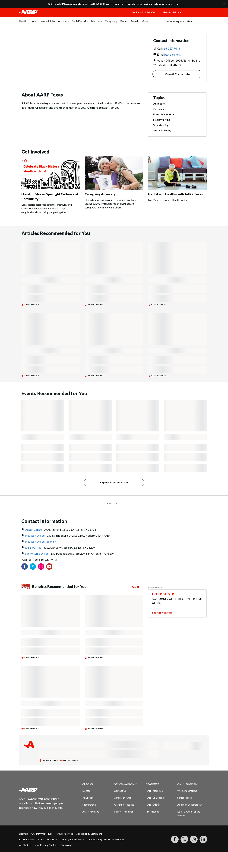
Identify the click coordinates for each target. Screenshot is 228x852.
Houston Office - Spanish (40, 541)
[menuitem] (23, 23)
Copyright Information (73, 839)
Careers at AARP (123, 797)
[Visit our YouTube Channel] (49, 566)
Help (189, 21)
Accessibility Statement (89, 833)
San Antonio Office (37, 553)
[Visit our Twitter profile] (33, 566)
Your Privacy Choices (46, 844)
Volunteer (87, 797)
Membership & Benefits (143, 12)
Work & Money (162, 130)
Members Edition (172, 12)
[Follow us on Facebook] (24, 566)
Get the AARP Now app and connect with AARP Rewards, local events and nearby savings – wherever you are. (112, 3)
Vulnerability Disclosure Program (106, 839)
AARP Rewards (90, 811)
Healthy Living (161, 119)
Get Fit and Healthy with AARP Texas (175, 194)
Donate (86, 790)
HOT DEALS (161, 594)
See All (135, 587)
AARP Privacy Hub (41, 833)
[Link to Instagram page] (41, 566)
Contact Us (120, 790)
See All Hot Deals (162, 612)
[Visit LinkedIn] (203, 839)
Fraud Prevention (163, 114)
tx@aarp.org (172, 54)
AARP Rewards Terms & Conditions (38, 839)
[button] (198, 15)
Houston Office (35, 535)
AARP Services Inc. (124, 804)
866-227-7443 (171, 48)
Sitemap (23, 833)
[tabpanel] (187, 21)
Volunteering (160, 124)
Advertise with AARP (125, 783)
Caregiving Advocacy (100, 194)
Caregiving (159, 108)
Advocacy (159, 103)
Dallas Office (33, 547)
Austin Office (33, 529)
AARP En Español (175, 21)
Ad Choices (25, 844)
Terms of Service (64, 833)
